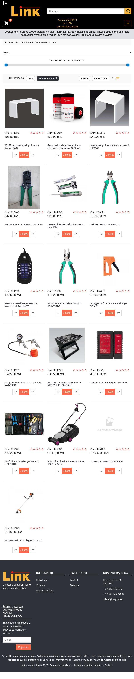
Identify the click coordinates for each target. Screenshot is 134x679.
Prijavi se (23, 654)
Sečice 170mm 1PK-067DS (106, 226)
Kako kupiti (42, 587)
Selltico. (109, 672)
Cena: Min (100, 78)
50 (30, 78)
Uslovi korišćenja (45, 597)
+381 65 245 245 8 (113, 601)
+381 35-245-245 (112, 595)
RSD (84, 78)
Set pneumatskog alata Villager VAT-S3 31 (23, 388)
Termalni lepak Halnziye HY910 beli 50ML (66, 227)
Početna (9, 42)
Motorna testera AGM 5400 (107, 466)
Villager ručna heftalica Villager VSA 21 (109, 308)
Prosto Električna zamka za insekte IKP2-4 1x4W (21, 308)
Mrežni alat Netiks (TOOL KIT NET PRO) (22, 468)
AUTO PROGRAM (24, 42)
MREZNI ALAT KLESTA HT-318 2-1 (23, 227)
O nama (40, 592)
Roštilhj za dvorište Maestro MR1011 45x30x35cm (64, 388)
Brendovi (74, 592)
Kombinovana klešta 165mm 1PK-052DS (64, 308)
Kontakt (74, 587)
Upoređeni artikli (48, 78)
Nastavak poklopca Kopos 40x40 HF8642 (110, 147)
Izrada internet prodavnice (88, 672)
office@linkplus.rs (112, 606)
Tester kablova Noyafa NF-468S (109, 386)
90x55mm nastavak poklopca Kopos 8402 (22, 147)
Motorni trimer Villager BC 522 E (24, 547)
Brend (67, 52)
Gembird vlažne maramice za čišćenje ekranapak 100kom (65, 147)
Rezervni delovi (43, 42)
